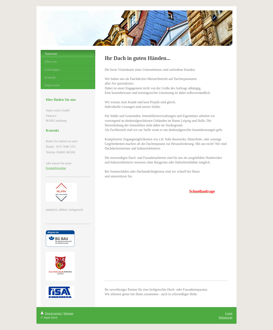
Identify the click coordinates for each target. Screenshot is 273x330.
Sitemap (68, 313)
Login (228, 313)
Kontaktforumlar (56, 168)
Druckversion (51, 313)
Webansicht (225, 317)
